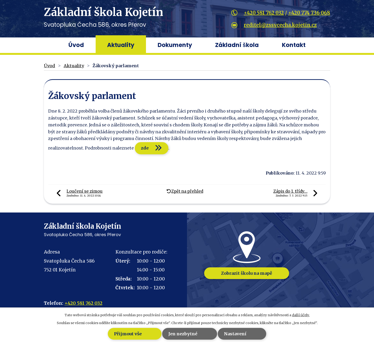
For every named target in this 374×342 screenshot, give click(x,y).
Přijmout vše (118, 334)
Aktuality (120, 45)
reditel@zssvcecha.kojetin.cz (280, 25)
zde (145, 148)
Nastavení (239, 334)
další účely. (301, 315)
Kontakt (294, 45)
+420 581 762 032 (264, 13)
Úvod (76, 45)
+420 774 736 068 (309, 13)
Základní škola (237, 45)
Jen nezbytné (180, 334)
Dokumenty (175, 45)
